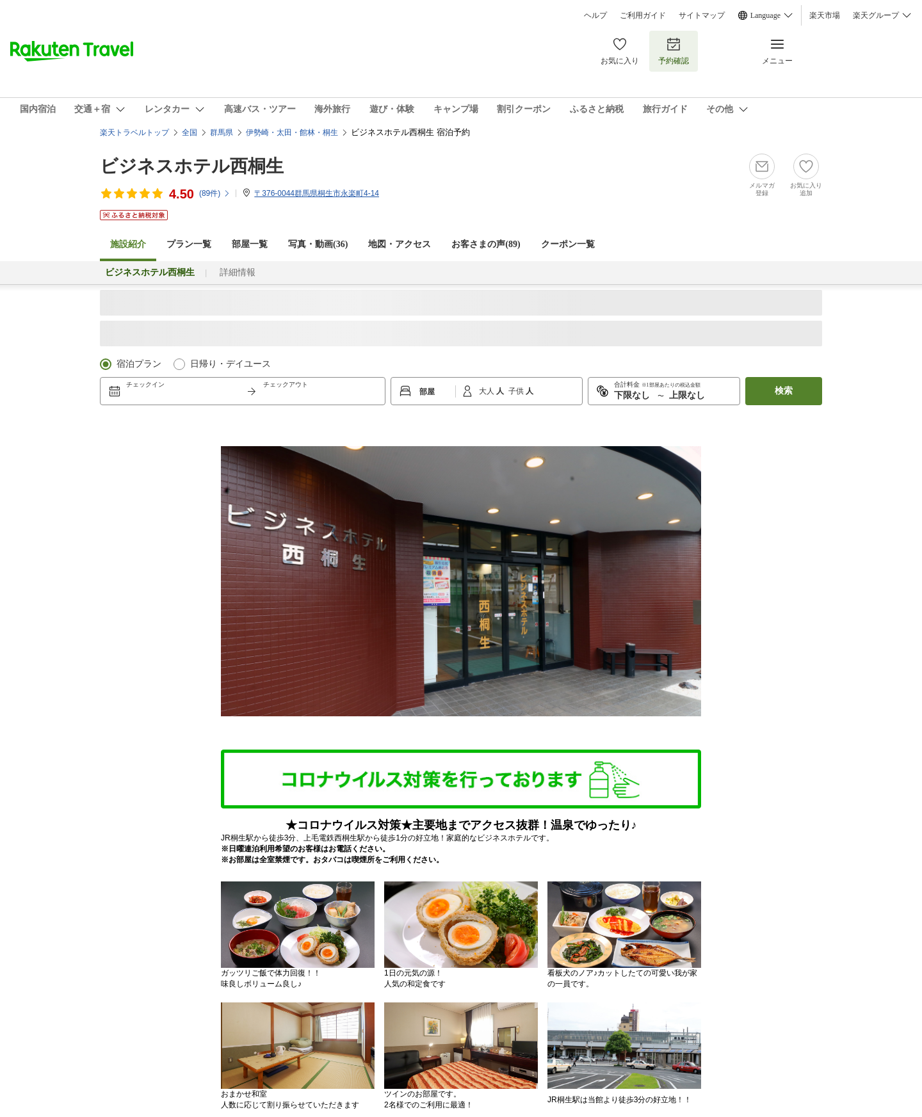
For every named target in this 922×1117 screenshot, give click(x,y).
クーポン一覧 (568, 244)
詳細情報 (237, 272)
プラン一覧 (188, 244)
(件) (214, 193)
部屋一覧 (250, 244)
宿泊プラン (139, 364)
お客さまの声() (485, 244)
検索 (784, 391)
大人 (487, 391)
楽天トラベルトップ (134, 132)
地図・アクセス (399, 244)
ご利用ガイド (643, 15)
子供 (517, 391)
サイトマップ (702, 15)
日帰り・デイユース (230, 364)
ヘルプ (595, 15)
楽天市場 (824, 15)
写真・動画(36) (318, 244)
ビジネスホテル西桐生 (192, 166)
